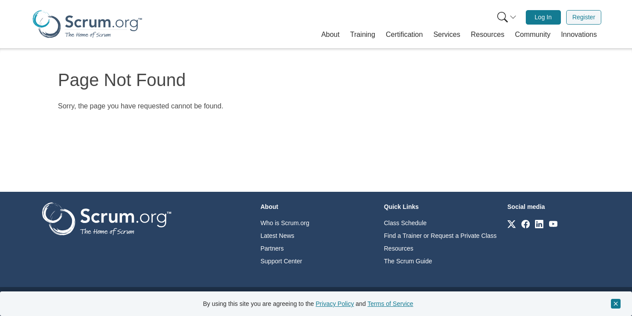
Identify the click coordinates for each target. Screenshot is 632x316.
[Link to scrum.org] (511, 223)
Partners (272, 248)
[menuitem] (506, 17)
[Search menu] (507, 17)
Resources (398, 248)
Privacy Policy (335, 303)
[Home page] (87, 24)
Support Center (281, 261)
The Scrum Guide (408, 261)
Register (583, 17)
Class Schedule (405, 222)
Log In (543, 17)
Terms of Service (390, 303)
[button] (330, 34)
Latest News (277, 235)
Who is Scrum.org (285, 222)
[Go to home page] (106, 218)
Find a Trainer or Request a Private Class (440, 235)
